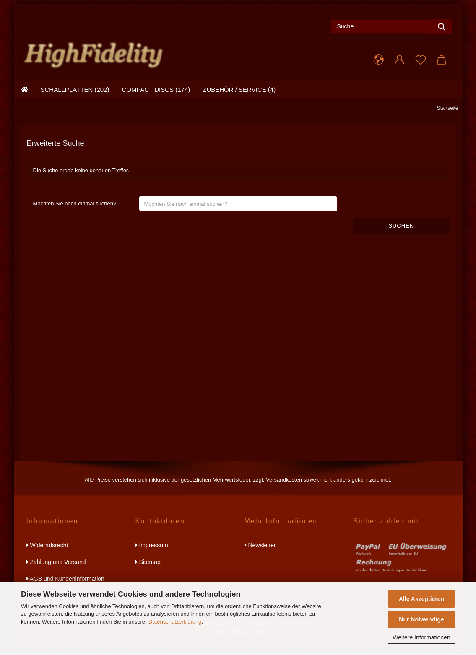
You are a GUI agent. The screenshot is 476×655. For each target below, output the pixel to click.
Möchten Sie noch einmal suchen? (75, 212)
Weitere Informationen (421, 637)
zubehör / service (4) (239, 98)
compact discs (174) (156, 98)
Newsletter (260, 554)
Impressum (151, 554)
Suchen (401, 234)
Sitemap (148, 570)
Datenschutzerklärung (174, 622)
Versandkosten (284, 488)
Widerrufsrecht (47, 554)
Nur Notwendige (421, 619)
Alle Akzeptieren (421, 598)
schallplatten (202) (75, 98)
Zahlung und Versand (56, 570)
